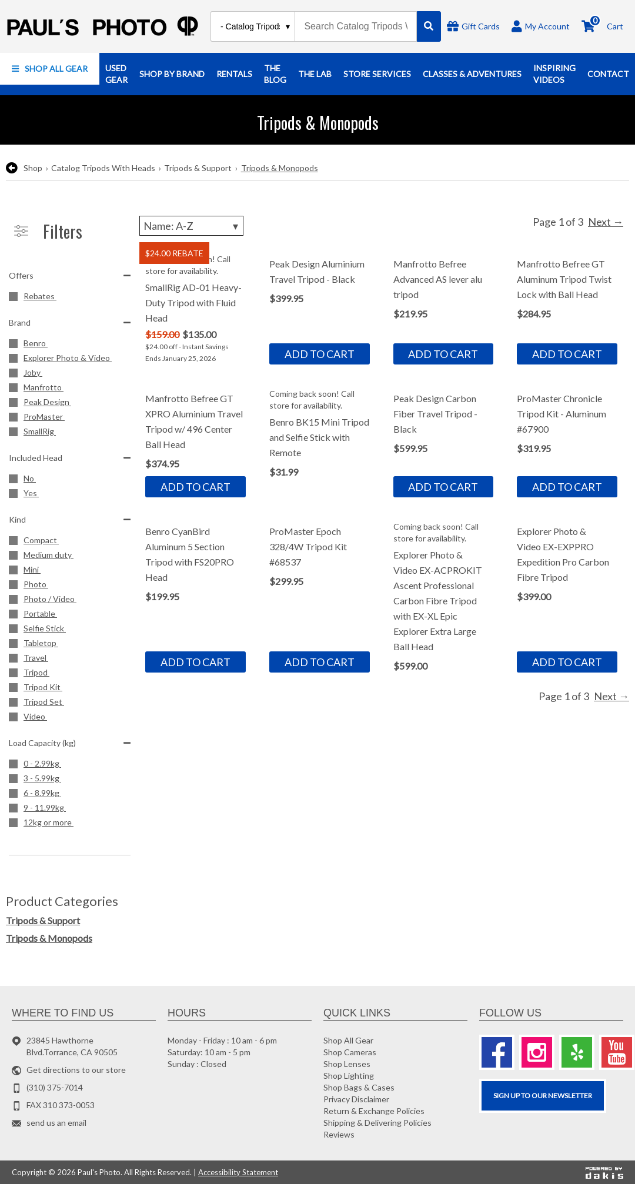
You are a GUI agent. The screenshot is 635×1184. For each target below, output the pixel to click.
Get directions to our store (76, 1070)
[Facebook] (496, 1052)
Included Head (70, 458)
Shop (33, 168)
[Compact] (70, 541)
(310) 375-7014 (54, 1087)
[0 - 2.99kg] (70, 765)
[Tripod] (70, 674)
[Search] (429, 26)
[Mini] (70, 571)
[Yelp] (576, 1052)
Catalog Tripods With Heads (103, 168)
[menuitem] (49, 69)
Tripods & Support (198, 168)
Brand (70, 322)
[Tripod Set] (70, 703)
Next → (605, 221)
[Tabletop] (70, 644)
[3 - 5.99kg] (70, 779)
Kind (70, 519)
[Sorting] (191, 225)
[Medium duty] (70, 556)
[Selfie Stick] (70, 630)
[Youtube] (616, 1052)
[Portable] (70, 615)
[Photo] (70, 585)
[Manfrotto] (70, 389)
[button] (49, 69)
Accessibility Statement (238, 1172)
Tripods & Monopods (279, 168)
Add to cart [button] (320, 353)
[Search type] (256, 26)
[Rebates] (70, 297)
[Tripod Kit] (70, 688)
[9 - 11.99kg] (70, 809)
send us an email (56, 1123)
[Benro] (70, 344)
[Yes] (70, 494)
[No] (70, 480)
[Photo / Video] (70, 600)
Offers (70, 275)
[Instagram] (536, 1052)
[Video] (70, 718)
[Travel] (70, 659)
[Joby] (70, 374)
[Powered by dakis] (604, 1172)
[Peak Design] (70, 403)
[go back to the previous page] (12, 168)
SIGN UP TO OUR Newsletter (542, 1095)
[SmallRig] (70, 433)
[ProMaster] (70, 418)
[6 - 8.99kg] (70, 794)
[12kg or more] (70, 824)
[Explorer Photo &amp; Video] (70, 359)
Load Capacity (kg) (70, 743)
